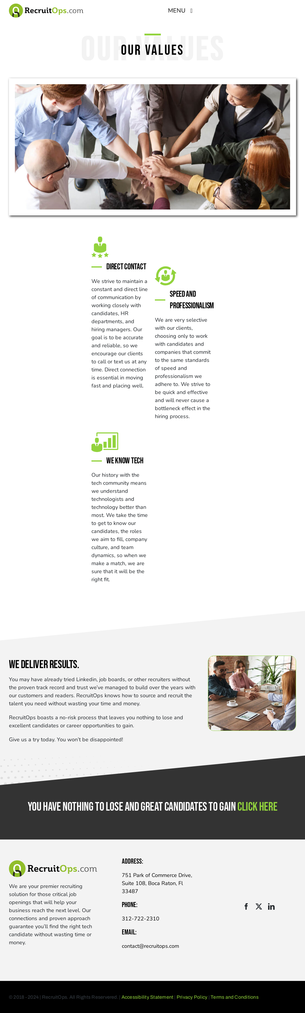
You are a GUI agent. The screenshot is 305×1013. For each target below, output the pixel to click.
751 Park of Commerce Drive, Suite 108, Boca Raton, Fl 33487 (157, 883)
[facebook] (246, 906)
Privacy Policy (192, 997)
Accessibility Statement (148, 997)
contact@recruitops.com (150, 946)
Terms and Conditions (235, 997)
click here (257, 807)
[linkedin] (271, 906)
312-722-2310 (140, 918)
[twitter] (259, 906)
